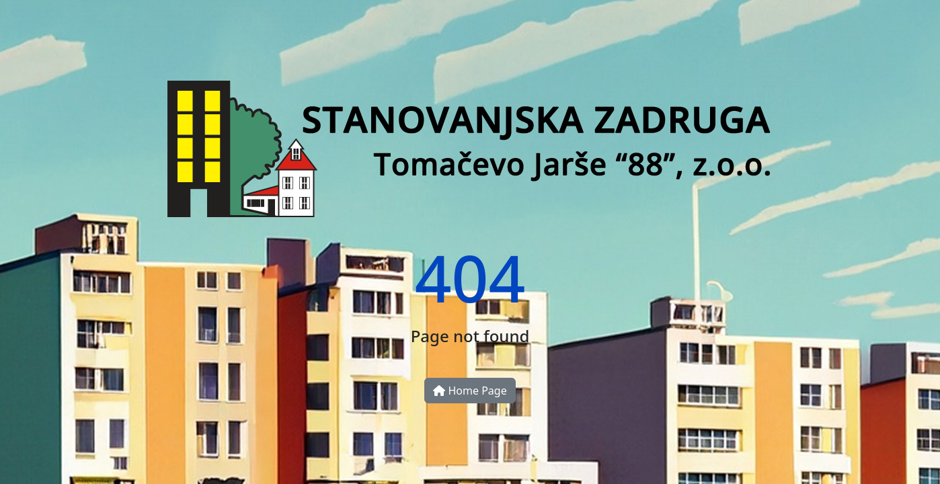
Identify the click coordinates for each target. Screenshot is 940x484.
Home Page (469, 390)
